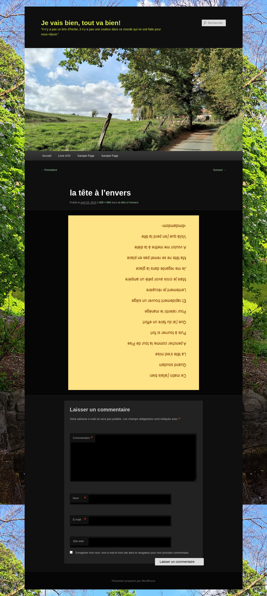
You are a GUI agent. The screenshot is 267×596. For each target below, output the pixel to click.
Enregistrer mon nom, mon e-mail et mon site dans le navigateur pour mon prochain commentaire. (132, 552)
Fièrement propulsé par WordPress (133, 580)
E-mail (79, 520)
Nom (79, 498)
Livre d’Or (64, 155)
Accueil (46, 155)
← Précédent (49, 170)
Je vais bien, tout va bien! (81, 22)
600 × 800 (105, 202)
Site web (78, 541)
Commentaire (83, 438)
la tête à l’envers (128, 202)
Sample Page (85, 155)
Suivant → (219, 170)
